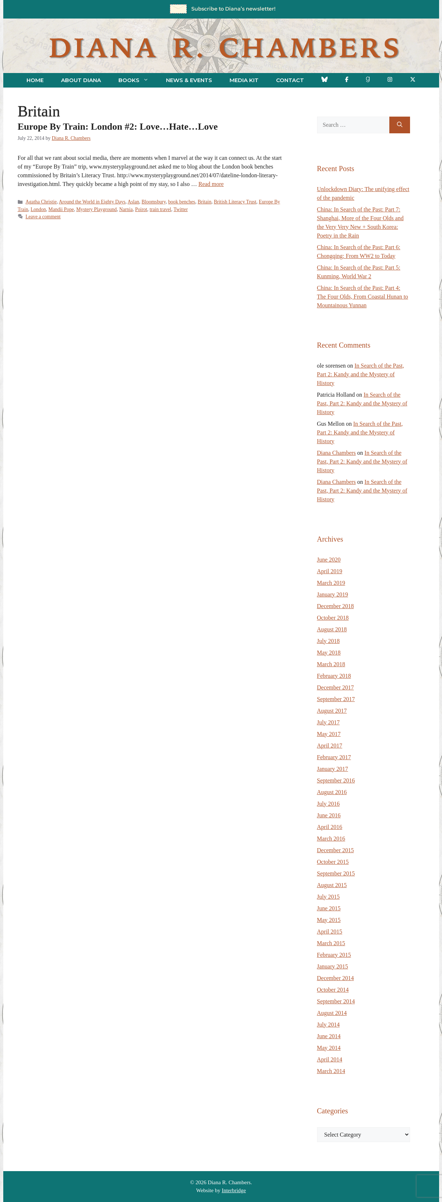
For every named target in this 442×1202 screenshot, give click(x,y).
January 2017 (332, 769)
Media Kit (244, 80)
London (38, 209)
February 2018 (334, 676)
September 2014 (336, 1001)
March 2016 (331, 838)
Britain (204, 202)
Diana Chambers (336, 453)
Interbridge (234, 1190)
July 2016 (328, 804)
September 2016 (336, 780)
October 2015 (333, 862)
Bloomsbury (154, 202)
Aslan (133, 202)
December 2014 (335, 978)
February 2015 (334, 955)
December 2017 (335, 687)
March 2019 (331, 583)
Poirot (141, 209)
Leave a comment (43, 216)
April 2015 (329, 931)
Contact (290, 80)
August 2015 (332, 885)
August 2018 (332, 629)
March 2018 (331, 664)
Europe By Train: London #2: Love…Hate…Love (118, 126)
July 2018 (328, 641)
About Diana (81, 80)
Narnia (126, 209)
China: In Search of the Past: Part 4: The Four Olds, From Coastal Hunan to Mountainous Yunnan (362, 296)
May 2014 (329, 1048)
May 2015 (329, 920)
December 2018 (335, 606)
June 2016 (329, 815)
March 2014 (331, 1071)
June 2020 (329, 560)
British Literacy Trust (235, 202)
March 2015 (331, 943)
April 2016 (329, 827)
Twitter (181, 209)
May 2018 (329, 652)
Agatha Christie (41, 202)
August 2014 (332, 1013)
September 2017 (336, 699)
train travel (160, 209)
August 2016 (332, 792)
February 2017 (334, 757)
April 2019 (329, 571)
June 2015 (329, 908)
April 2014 (329, 1059)
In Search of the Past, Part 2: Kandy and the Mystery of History (360, 374)
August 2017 (332, 711)
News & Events (189, 80)
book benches (181, 202)
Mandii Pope (61, 209)
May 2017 (329, 734)
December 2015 (335, 850)
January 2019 (332, 594)
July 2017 (328, 722)
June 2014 (329, 1036)
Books (137, 80)
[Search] (399, 125)
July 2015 (328, 897)
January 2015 (332, 966)
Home (35, 80)
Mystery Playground (96, 209)
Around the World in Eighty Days (92, 202)
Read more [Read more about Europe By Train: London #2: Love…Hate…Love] (211, 184)
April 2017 (329, 745)
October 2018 (333, 618)
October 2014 (333, 990)
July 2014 (328, 1024)
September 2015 (336, 873)
